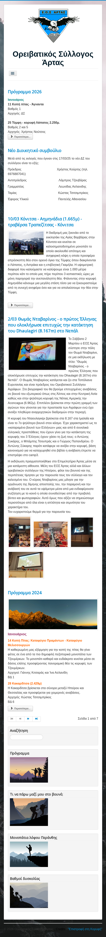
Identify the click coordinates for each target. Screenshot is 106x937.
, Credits (59, 929)
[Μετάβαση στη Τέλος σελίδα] (37, 719)
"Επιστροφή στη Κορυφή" (85, 929)
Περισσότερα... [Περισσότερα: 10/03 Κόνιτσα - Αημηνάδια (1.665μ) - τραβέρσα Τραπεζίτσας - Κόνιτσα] (20, 305)
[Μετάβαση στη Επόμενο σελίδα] (28, 719)
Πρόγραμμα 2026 (25, 91)
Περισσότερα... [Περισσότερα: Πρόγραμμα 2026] (20, 136)
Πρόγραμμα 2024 (25, 592)
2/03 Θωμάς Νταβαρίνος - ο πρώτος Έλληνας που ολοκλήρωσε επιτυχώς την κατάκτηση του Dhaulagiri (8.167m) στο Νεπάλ (52, 325)
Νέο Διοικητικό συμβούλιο (34, 150)
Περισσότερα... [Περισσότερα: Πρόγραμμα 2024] (20, 708)
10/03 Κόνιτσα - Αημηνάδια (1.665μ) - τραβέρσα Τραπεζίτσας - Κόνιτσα (45, 221)
